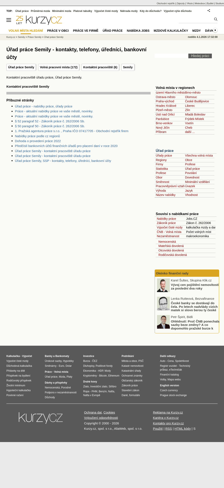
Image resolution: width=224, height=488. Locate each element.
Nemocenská (166, 241)
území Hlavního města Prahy (175, 92)
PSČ (141, 361)
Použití (158, 428)
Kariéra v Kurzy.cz (166, 418)
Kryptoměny (90, 375)
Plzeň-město (164, 110)
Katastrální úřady (131, 370)
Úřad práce (165, 151)
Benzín (103, 391)
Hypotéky (68, 361)
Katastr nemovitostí (133, 365)
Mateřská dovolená (170, 246)
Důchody (50, 397)
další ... (190, 132)
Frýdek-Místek (194, 119)
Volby (163, 379)
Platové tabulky (82, 11)
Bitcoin (103, 375)
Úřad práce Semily (53, 37)
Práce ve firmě (85, 30)
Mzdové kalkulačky (171, 30)
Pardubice (162, 119)
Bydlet (210, 3)
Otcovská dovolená (170, 250)
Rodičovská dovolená (172, 255)
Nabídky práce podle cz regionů (37, 136)
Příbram (161, 132)
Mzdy (196, 30)
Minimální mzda (61, 11)
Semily (128, 67)
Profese (190, 164)
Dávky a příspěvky (56, 382)
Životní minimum (15, 385)
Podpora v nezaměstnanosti (61, 392)
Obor (159, 177)
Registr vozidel (168, 365)
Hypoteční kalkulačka (18, 390)
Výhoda (161, 190)
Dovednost (192, 177)
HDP (100, 370)
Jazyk (189, 190)
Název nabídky (166, 195)
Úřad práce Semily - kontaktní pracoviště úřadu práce (52, 151)
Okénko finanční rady (172, 273)
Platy (69, 376)
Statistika (162, 168)
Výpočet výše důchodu (178, 11)
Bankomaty (62, 356)
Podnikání (128, 356)
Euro (61, 365)
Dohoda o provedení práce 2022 (38, 141)
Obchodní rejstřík (166, 3)
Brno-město (192, 92)
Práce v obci (58, 30)
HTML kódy (183, 428)
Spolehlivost (182, 361)
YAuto (190, 3)
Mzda (62, 376)
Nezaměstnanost (168, 236)
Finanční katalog (169, 374)
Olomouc (191, 97)
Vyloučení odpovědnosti (101, 418)
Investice (88, 356)
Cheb (188, 127)
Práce (48, 371)
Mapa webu (174, 379)
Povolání (190, 173)
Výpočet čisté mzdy (170, 227)
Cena (170, 361)
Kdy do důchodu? (150, 11)
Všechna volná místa (199, 155)
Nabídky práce (166, 218)
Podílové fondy (104, 365)
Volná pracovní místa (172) (58, 67)
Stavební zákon (130, 390)
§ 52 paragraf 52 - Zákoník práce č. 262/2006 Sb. (50, 121)
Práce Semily (34, 37)
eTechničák (175, 369)
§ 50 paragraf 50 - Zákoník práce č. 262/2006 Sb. (50, 126)
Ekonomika (89, 370)
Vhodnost (191, 195)
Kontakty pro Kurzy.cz (168, 423)
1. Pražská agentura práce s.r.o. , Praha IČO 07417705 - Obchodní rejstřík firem (71, 131)
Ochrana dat (93, 412)
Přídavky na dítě (15, 370)
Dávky (210, 30)
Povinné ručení (14, 395)
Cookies (109, 412)
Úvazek (190, 186)
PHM (94, 391)
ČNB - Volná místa (169, 232)
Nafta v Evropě (91, 395)
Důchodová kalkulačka (19, 365)
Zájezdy (180, 3)
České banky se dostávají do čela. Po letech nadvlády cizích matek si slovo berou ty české (194, 306)
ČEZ (94, 361)
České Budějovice (197, 101)
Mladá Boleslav (195, 114)
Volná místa (61, 371)
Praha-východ (165, 101)
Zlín (187, 110)
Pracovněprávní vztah (170, 186)
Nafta (111, 391)
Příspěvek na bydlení (18, 375)
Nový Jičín (163, 127)
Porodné (66, 387)
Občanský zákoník (132, 380)
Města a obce (129, 361)
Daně (125, 395)
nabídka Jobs (138, 30)
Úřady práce (164, 155)
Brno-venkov (164, 123)
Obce (188, 160)
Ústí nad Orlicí (165, 114)
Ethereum (113, 375)
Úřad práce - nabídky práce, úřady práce (43, 106)
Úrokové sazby (53, 361)
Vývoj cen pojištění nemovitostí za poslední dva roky (195, 286)
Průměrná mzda (40, 11)
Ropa (86, 391)
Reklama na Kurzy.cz (168, 412)
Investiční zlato (98, 386)
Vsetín (189, 123)
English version (169, 385)
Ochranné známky (132, 375)
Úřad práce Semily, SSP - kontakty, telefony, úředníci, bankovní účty (63, 161)
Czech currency (169, 390)
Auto (162, 361)
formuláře (134, 395)
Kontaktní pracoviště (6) (100, 67)
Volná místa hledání (26, 30)
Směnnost (162, 182)
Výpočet (27, 356)
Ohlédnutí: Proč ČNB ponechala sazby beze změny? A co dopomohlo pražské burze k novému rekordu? (195, 327)
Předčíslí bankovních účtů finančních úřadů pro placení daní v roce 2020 (66, 146)
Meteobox (200, 3)
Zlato (86, 386)
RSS (168, 428)
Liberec (190, 105)
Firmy (159, 164)
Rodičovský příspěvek (18, 380)
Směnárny (51, 365)
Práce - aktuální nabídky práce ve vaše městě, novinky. (54, 111)
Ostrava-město (165, 97)
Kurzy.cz (10, 37)
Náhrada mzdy (129, 11)
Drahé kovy (90, 381)
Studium (219, 3)
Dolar (68, 365)
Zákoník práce (166, 223)
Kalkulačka (13, 356)
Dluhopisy (88, 365)
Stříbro (112, 386)
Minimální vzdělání (197, 182)
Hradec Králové (166, 105)
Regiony (161, 160)
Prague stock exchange (173, 395)
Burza (86, 361)
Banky (48, 356)
